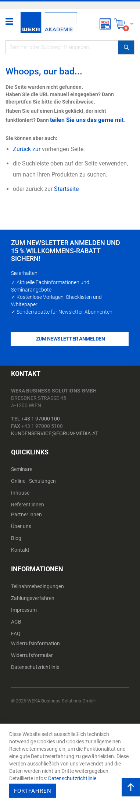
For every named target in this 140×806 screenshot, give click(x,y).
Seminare (21, 469)
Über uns (21, 526)
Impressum (24, 610)
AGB (16, 622)
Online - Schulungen (33, 481)
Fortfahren (32, 791)
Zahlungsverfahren (32, 598)
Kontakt (20, 550)
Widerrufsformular (32, 655)
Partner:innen (26, 514)
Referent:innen (27, 504)
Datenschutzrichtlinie (35, 667)
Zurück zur (26, 149)
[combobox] (70, 47)
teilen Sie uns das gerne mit (86, 119)
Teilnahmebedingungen (37, 586)
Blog (16, 538)
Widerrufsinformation (35, 643)
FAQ (16, 633)
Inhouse (20, 493)
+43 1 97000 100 (40, 419)
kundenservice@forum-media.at (54, 433)
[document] (71, 765)
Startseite (66, 188)
